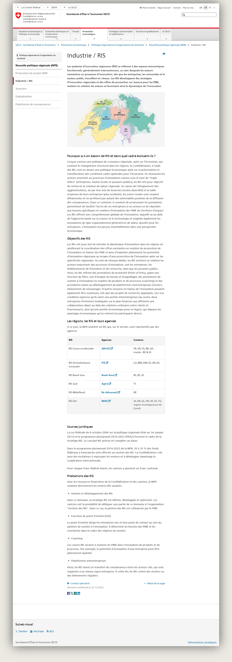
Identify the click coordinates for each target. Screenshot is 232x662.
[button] (184, 15)
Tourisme (21, 88)
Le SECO (70, 7)
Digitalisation (24, 96)
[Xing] (75, 593)
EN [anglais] (214, 7)
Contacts (177, 8)
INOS (105, 401)
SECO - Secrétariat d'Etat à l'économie (36, 44)
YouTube (38, 631)
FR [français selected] (205, 7)
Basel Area (108, 375)
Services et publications (147, 31)
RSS (52, 631)
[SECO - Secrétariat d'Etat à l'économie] (66, 17)
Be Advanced (109, 392)
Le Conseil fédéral (28, 7)
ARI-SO (106, 348)
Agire (105, 383)
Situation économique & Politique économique (30, 32)
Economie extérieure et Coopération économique (57, 34)
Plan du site (188, 8)
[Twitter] (72, 593)
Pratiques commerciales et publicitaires (121, 32)
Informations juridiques (202, 642)
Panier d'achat (148, 8)
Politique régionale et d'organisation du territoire (117, 44)
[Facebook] (69, 593)
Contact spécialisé (80, 583)
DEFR (52, 7)
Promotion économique (93, 34)
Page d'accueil (164, 8)
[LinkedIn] (78, 593)
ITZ (103, 362)
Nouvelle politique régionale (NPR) (167, 44)
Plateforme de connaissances (33, 104)
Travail (75, 31)
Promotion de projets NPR (31, 73)
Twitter (23, 631)
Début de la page (155, 583)
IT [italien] (210, 7)
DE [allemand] (201, 7)
